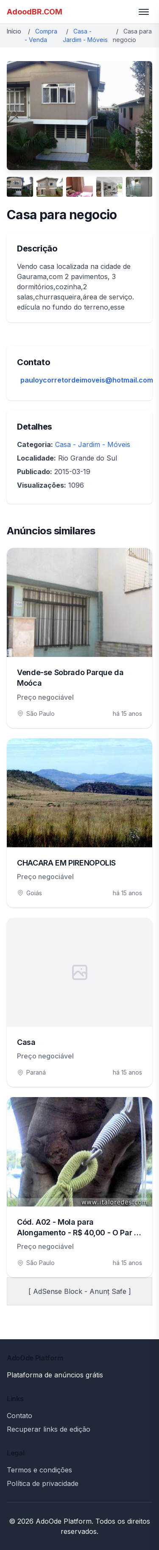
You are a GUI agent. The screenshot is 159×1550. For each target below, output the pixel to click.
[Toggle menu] (143, 11)
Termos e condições (39, 1470)
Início (14, 31)
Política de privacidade (42, 1483)
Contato (19, 1415)
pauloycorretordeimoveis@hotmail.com (86, 380)
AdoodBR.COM (34, 11)
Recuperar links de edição (48, 1429)
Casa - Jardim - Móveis (92, 444)
